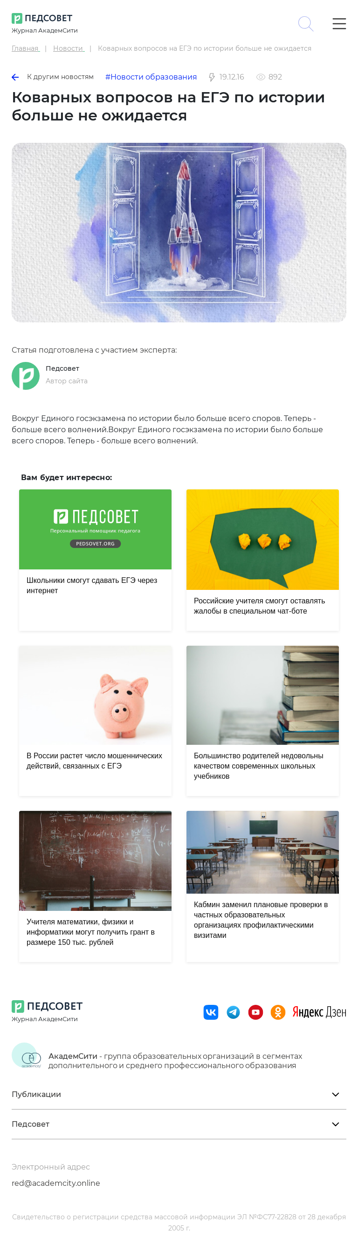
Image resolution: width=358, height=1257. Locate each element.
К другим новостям (53, 77)
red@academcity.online (56, 1183)
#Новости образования (151, 77)
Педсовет (62, 368)
